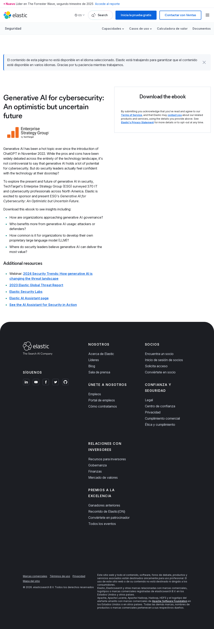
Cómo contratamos (102, 406)
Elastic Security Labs (26, 292)
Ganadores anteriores (104, 505)
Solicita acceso (156, 366)
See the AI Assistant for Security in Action (43, 305)
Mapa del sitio (31, 581)
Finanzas (95, 471)
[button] (204, 62)
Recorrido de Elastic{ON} (106, 511)
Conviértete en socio (160, 372)
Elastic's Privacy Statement (137, 122)
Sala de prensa (99, 372)
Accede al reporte (107, 4)
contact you (175, 115)
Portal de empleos (101, 400)
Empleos (94, 394)
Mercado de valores (103, 477)
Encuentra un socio (159, 354)
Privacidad (152, 412)
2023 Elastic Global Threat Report (36, 285)
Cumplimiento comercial (162, 418)
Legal (149, 400)
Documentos (202, 28)
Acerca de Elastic (101, 354)
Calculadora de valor (172, 28)
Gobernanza (97, 465)
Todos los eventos (102, 524)
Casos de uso (139, 28)
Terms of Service (131, 115)
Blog (91, 366)
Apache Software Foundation (169, 601)
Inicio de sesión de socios (164, 360)
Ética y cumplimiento (160, 424)
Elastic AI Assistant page (29, 298)
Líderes (93, 360)
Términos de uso (60, 576)
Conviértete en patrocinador (109, 518)
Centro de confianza (160, 406)
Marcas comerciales (35, 576)
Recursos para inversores (107, 459)
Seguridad (13, 28)
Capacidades (111, 28)
